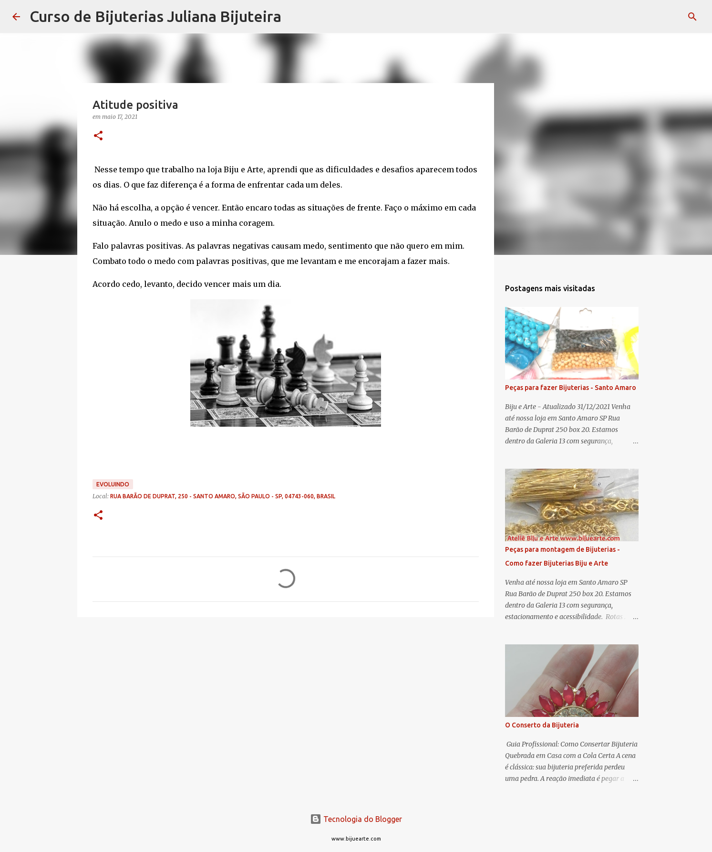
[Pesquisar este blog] (652, 16)
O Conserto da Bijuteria (542, 725)
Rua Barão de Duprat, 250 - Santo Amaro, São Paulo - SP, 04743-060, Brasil (222, 496)
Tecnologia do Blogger (356, 819)
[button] (98, 136)
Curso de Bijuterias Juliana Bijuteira (155, 16)
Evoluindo (112, 484)
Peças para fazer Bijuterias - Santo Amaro (570, 387)
